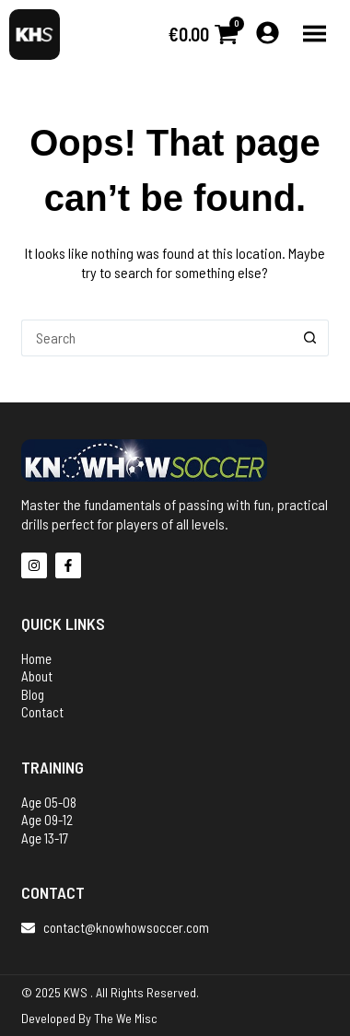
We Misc (137, 1018)
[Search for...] (156, 338)
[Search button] (310, 338)
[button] (315, 34)
